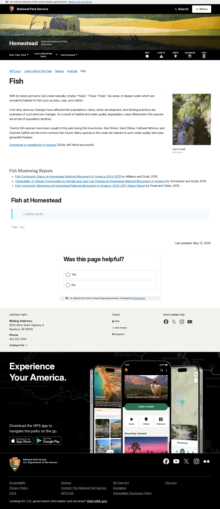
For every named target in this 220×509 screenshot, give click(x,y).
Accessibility (17, 483)
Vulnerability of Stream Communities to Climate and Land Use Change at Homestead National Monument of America (90, 181)
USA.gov (171, 483)
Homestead (23, 43)
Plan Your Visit (18, 55)
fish (22, 227)
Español (118, 334)
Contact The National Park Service (83, 488)
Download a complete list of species (32, 145)
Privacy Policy (18, 488)
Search (181, 9)
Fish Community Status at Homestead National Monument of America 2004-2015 (68, 176)
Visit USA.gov (97, 501)
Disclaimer (119, 488)
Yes (73, 274)
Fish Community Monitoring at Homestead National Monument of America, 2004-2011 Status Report (80, 185)
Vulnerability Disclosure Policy (132, 493)
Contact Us (17, 345)
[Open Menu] (201, 9)
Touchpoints (139, 298)
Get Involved (69, 55)
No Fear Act (121, 483)
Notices (66, 483)
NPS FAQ (67, 493)
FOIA (12, 493)
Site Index (119, 327)
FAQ (115, 321)
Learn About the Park (45, 55)
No (73, 285)
